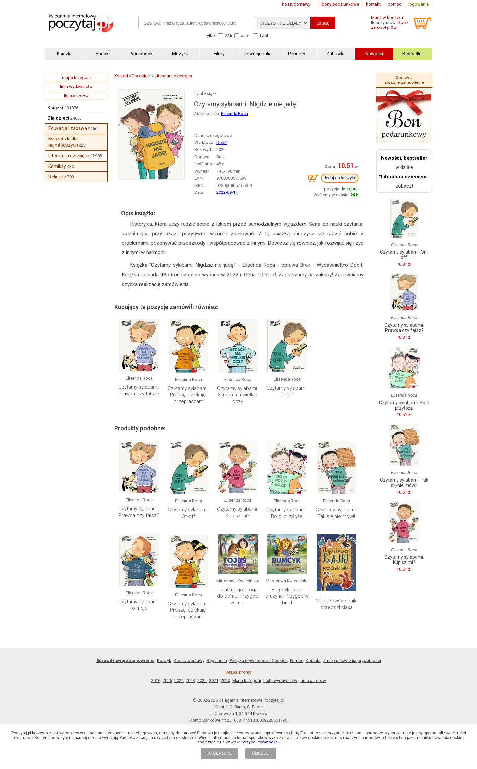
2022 (202, 680)
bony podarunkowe (340, 4)
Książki (55, 107)
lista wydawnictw (76, 86)
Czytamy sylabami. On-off (287, 391)
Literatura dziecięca (68, 155)
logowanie (418, 4)
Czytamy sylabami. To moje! (139, 605)
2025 (167, 680)
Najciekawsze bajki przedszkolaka (336, 604)
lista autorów (76, 95)
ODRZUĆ (260, 753)
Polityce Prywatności (260, 742)
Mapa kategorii (246, 680)
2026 (155, 680)
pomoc (394, 4)
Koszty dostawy (189, 660)
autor (246, 35)
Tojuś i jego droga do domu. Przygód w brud (237, 596)
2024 (179, 680)
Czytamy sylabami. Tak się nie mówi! (336, 513)
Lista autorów (313, 680)
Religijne (57, 176)
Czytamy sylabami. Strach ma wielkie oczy (237, 394)
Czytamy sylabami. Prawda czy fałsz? (139, 390)
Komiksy (57, 166)
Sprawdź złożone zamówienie (404, 80)
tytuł (264, 35)
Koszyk (164, 660)
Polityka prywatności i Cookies (258, 660)
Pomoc (296, 660)
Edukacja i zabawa (67, 128)
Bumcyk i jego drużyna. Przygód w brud (287, 596)
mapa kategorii (76, 77)
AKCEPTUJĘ (219, 753)
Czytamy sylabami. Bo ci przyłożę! (287, 513)
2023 (190, 680)
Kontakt (313, 660)
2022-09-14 (227, 192)
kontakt (373, 4)
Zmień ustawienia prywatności (352, 660)
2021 (213, 680)
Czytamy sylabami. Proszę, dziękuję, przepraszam (188, 394)
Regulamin (217, 660)
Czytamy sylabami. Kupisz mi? (237, 512)
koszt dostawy (296, 4)
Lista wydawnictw (280, 680)
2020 (225, 680)
